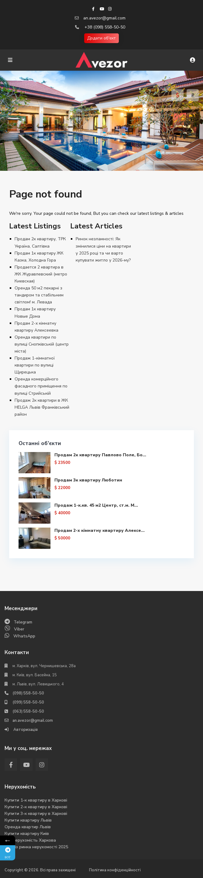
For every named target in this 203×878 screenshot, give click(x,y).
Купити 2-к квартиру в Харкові (36, 807)
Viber (19, 629)
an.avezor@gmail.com (104, 18)
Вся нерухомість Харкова (30, 840)
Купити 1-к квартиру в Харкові (36, 800)
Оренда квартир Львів (28, 827)
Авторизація (25, 729)
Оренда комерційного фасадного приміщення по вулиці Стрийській (41, 386)
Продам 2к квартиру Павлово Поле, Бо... (100, 455)
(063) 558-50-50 (28, 711)
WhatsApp (24, 636)
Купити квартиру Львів (28, 820)
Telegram (23, 622)
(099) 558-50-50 (28, 702)
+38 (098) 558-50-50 (104, 27)
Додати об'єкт (101, 38)
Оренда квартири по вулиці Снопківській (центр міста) (42, 344)
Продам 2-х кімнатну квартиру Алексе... (99, 530)
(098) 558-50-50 (28, 693)
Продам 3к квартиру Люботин (88, 480)
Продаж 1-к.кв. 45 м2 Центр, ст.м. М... (96, 505)
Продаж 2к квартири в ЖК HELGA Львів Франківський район (42, 407)
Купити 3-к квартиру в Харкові (36, 813)
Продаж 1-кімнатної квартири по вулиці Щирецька (35, 365)
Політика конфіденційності (115, 870)
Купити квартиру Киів (27, 833)
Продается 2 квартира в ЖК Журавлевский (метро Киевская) (41, 274)
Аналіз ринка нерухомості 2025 (36, 847)
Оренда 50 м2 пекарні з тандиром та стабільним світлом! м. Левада (39, 295)
